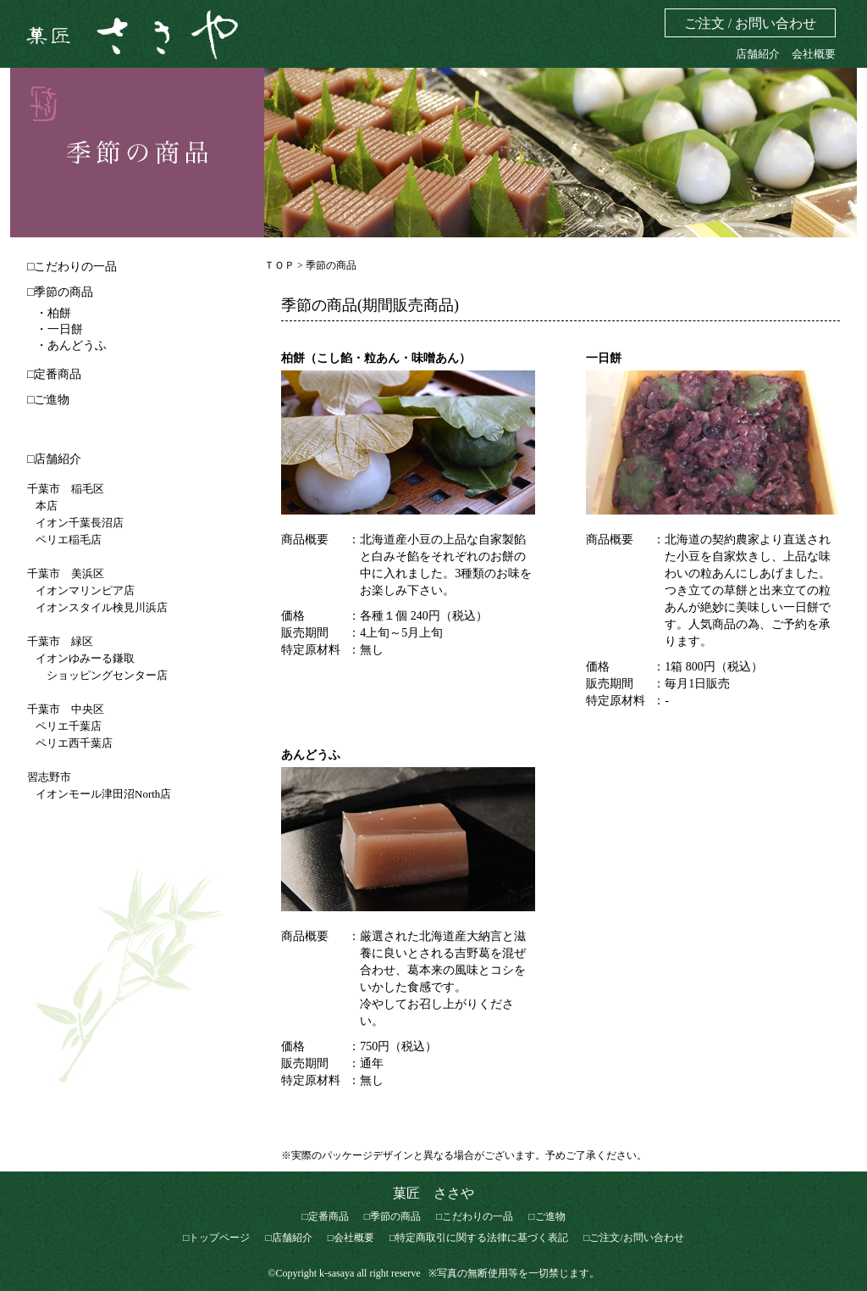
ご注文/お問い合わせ (636, 1238)
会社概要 (814, 53)
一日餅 (603, 358)
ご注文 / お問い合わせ (750, 23)
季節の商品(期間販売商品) (370, 305)
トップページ (219, 1238)
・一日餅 (59, 329)
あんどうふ (310, 754)
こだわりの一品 (75, 266)
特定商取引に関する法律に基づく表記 (481, 1238)
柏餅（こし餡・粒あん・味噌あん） (376, 358)
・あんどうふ (71, 345)
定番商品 (57, 374)
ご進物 (51, 399)
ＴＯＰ (280, 265)
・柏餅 (53, 313)
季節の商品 (63, 292)
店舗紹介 (758, 53)
